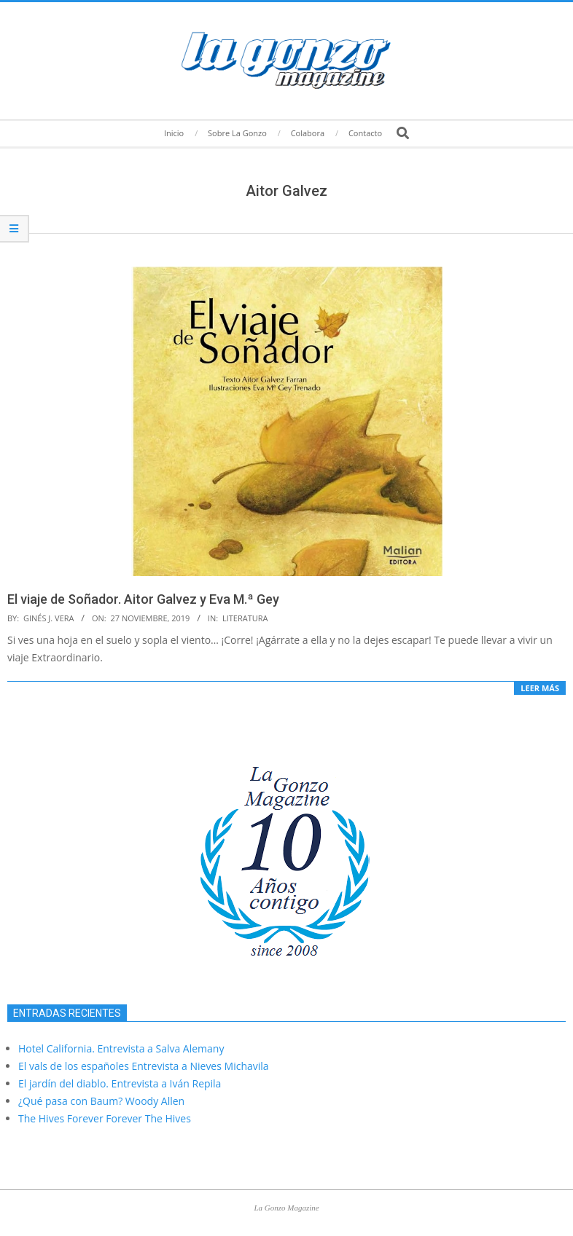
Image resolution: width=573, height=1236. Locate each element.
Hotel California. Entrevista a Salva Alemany (121, 1048)
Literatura (245, 618)
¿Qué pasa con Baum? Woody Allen (101, 1101)
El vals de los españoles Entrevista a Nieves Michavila (143, 1066)
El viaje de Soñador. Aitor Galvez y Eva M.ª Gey (143, 599)
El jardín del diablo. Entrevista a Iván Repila (119, 1083)
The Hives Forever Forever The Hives (104, 1118)
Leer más (540, 687)
